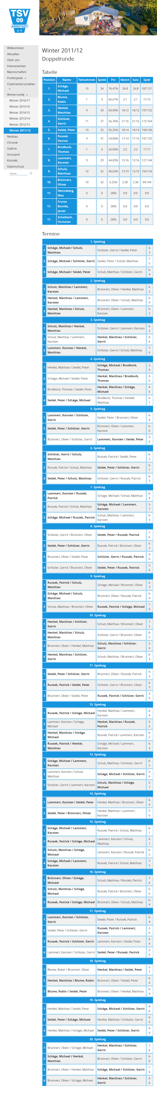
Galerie (12, 148)
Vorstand (13, 154)
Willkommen (15, 48)
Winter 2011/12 (20, 130)
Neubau (12, 136)
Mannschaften (16, 72)
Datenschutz (15, 166)
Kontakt (12, 160)
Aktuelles (13, 54)
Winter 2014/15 (19, 113)
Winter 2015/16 (19, 106)
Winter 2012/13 (19, 125)
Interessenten (16, 66)
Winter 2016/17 (19, 100)
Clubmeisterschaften (21, 84)
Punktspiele (15, 78)
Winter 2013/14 (19, 118)
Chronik (12, 143)
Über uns (13, 60)
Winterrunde (15, 95)
